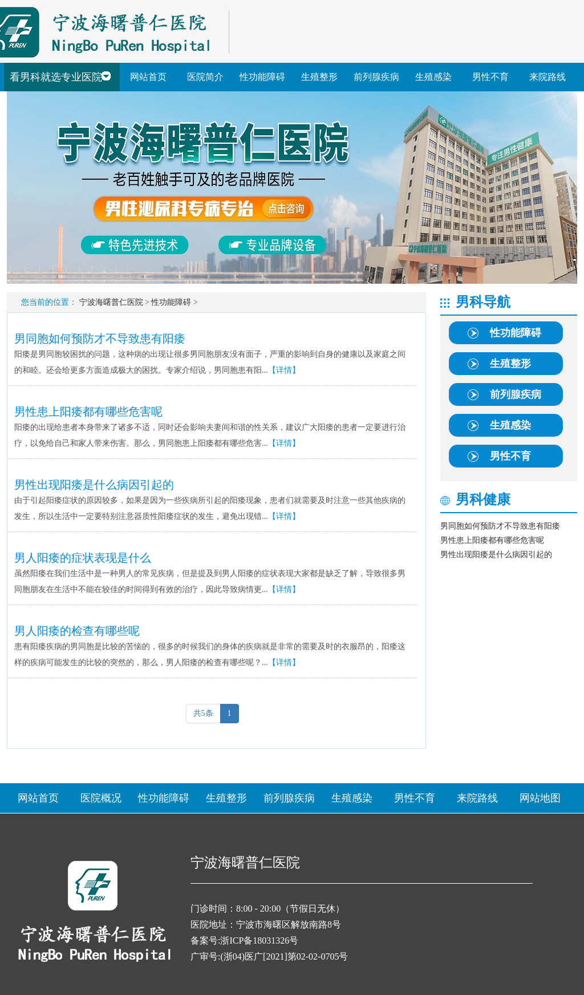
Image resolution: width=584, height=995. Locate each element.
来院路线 (547, 77)
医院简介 (205, 77)
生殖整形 (319, 77)
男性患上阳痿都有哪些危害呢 (88, 411)
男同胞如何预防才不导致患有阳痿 (99, 338)
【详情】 (284, 370)
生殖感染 (433, 77)
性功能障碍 (262, 77)
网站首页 (148, 77)
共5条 (203, 713)
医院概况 (100, 798)
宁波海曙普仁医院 (111, 302)
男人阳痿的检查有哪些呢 (77, 631)
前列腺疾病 (376, 77)
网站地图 (540, 798)
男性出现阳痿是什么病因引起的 (94, 484)
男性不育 (490, 77)
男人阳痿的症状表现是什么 (82, 557)
